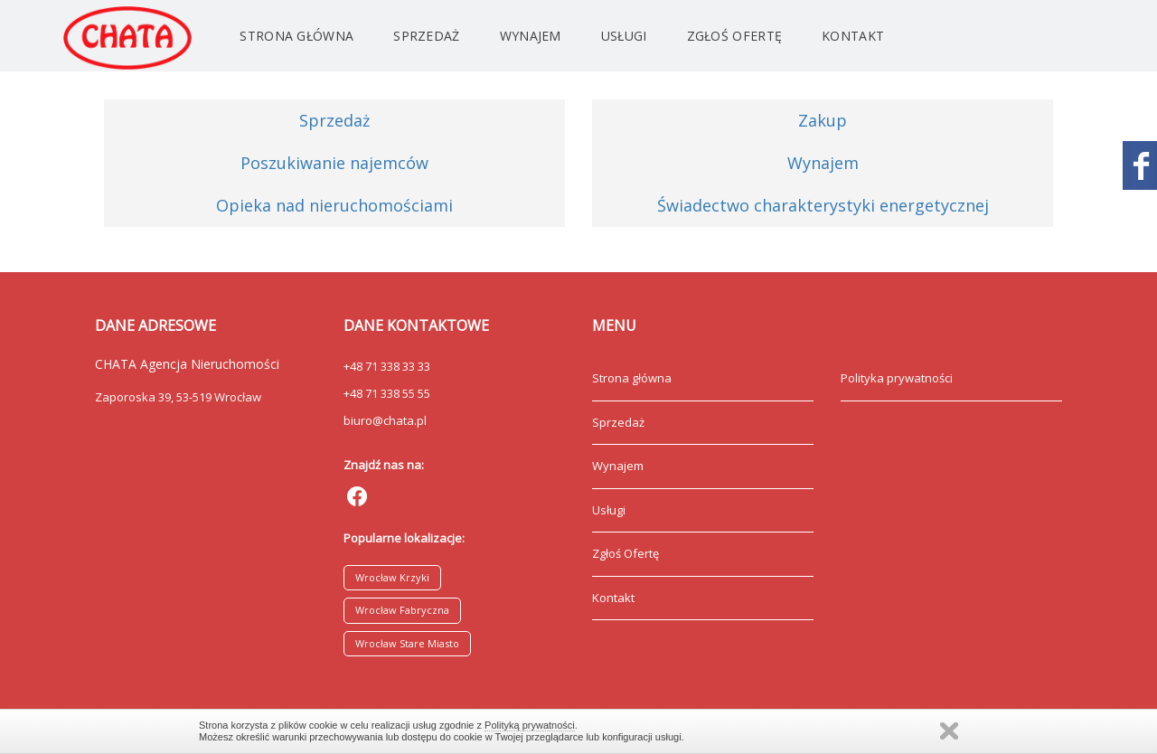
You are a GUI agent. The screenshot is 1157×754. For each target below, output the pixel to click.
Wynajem (530, 35)
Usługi (624, 35)
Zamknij (949, 731)
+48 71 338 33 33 (386, 366)
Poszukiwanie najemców (334, 163)
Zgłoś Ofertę (735, 35)
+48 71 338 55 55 (386, 393)
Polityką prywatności (529, 725)
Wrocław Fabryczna (402, 610)
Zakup (822, 120)
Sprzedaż (426, 35)
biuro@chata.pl (385, 420)
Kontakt (853, 35)
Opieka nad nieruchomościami (334, 205)
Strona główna (296, 35)
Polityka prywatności (897, 378)
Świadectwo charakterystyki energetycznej (823, 205)
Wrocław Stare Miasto (407, 643)
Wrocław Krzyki (392, 577)
